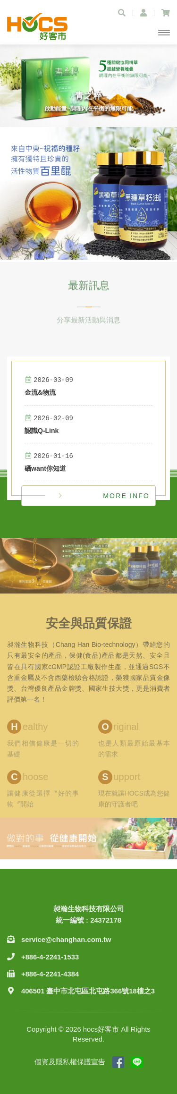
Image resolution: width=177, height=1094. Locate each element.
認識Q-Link (42, 430)
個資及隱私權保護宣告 (69, 1062)
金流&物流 (40, 392)
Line (137, 1062)
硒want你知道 (45, 468)
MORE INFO (126, 496)
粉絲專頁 (118, 1062)
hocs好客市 (38, 27)
